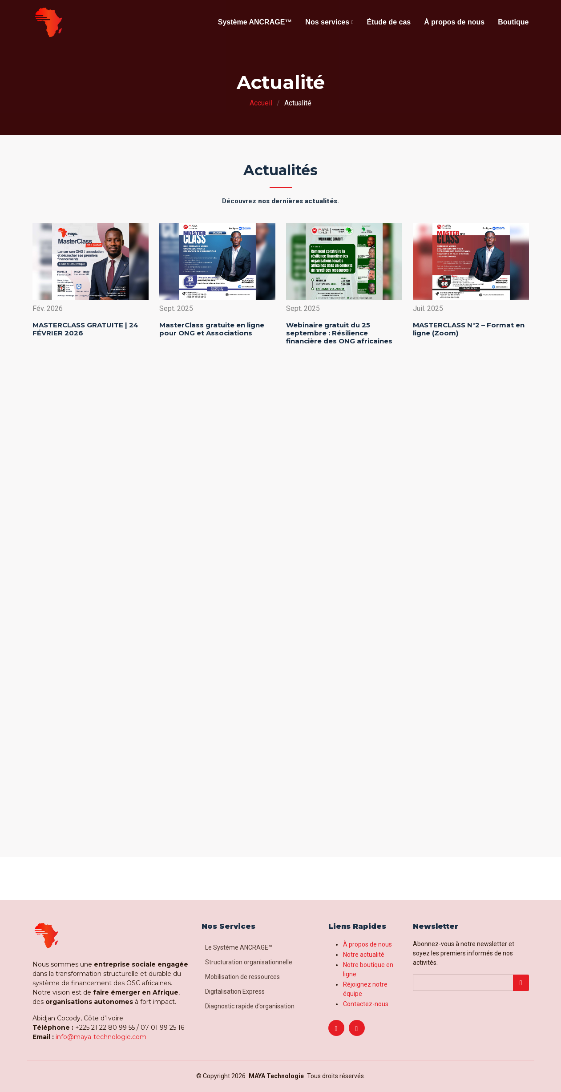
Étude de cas (389, 22)
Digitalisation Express (235, 991)
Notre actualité (363, 954)
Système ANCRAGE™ (255, 22)
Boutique (513, 22)
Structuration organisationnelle (248, 962)
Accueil (261, 103)
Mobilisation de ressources (242, 977)
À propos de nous (454, 22)
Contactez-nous (365, 1003)
